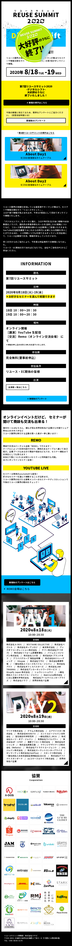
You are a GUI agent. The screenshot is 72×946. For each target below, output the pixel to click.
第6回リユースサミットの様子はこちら (36, 132)
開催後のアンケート (36, 120)
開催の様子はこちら (38, 102)
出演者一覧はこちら (17, 387)
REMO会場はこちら (18, 589)
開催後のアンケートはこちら (22, 582)
